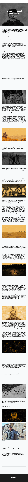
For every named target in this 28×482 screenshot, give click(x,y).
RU (14, 1)
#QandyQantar (3, 457)
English (26, 29)
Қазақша (26, 30)
